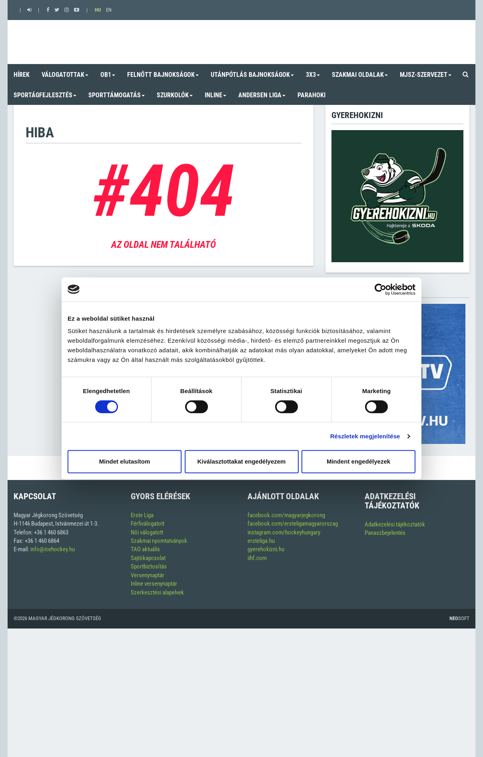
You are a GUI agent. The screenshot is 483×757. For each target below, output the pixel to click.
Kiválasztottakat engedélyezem (242, 461)
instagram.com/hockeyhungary (283, 532)
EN (109, 10)
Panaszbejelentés (385, 532)
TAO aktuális (145, 549)
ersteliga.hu (261, 540)
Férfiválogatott (147, 523)
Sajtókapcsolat (148, 558)
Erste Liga (142, 515)
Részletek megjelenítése (365, 436)
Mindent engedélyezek (358, 461)
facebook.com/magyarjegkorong (286, 515)
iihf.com (257, 558)
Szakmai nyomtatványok (159, 540)
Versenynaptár (147, 575)
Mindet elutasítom (124, 461)
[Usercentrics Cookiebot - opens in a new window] (380, 289)
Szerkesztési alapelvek (157, 592)
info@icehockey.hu (52, 549)
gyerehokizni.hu (265, 549)
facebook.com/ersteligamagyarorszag (292, 523)
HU (98, 10)
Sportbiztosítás (149, 566)
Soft (459, 618)
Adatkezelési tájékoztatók (395, 524)
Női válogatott (147, 532)
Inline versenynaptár (154, 583)
